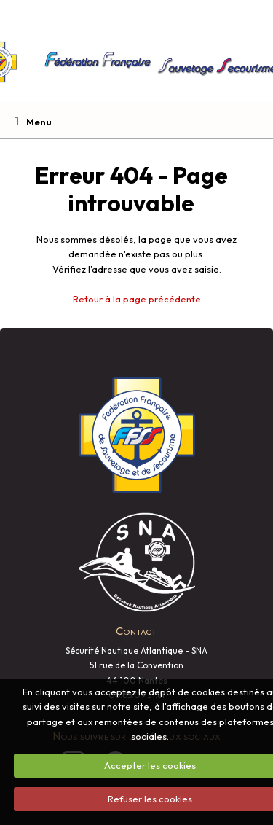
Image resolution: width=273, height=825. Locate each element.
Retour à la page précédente (137, 299)
